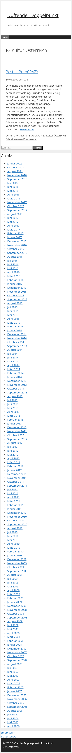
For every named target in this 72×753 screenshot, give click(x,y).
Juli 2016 (12, 260)
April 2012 (13, 458)
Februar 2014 (15, 373)
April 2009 (13, 590)
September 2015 (17, 299)
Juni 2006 (12, 718)
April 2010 (13, 543)
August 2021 (15, 171)
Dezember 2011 (16, 474)
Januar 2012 (14, 470)
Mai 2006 (12, 722)
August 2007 (15, 664)
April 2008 (13, 633)
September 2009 (17, 571)
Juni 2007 (12, 672)
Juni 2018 (12, 187)
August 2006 (15, 710)
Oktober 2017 (15, 206)
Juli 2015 (12, 307)
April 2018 (13, 194)
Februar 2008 (15, 641)
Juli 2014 (12, 353)
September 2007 (17, 660)
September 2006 (17, 706)
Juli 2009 (12, 578)
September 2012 (17, 439)
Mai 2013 (12, 408)
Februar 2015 (15, 326)
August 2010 (15, 528)
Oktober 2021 (15, 167)
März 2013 (13, 416)
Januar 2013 (14, 423)
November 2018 (17, 175)
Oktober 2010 (15, 520)
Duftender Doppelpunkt (33, 15)
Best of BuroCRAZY (22, 71)
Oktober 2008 (15, 613)
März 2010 (13, 547)
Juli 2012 (12, 447)
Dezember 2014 (16, 334)
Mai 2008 (12, 629)
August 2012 (15, 443)
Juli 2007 (12, 668)
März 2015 (13, 322)
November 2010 (17, 516)
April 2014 (13, 365)
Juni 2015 (12, 311)
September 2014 (17, 346)
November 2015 (17, 291)
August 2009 (15, 575)
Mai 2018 (12, 190)
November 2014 (17, 338)
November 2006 (17, 699)
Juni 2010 (12, 536)
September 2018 (17, 179)
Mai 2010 (12, 540)
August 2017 (15, 214)
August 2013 (15, 396)
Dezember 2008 (16, 606)
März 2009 (13, 594)
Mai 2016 (12, 268)
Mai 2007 (12, 675)
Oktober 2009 (15, 567)
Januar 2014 (14, 377)
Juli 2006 (12, 714)
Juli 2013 (12, 400)
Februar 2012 (15, 466)
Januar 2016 (14, 284)
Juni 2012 (12, 450)
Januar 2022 (14, 163)
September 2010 (17, 524)
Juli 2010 (12, 532)
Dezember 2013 (16, 381)
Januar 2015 (14, 330)
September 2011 (17, 485)
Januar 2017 (14, 237)
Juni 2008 (12, 625)
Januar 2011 (14, 509)
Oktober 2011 (15, 481)
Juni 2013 (12, 404)
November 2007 (17, 652)
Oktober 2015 (15, 295)
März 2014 (13, 369)
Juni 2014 (12, 357)
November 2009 (17, 563)
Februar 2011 (15, 505)
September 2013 (17, 392)
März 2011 (13, 501)
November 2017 (17, 202)
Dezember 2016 (16, 241)
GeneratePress (11, 747)
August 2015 (15, 303)
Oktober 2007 (15, 656)
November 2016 (17, 245)
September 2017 (17, 210)
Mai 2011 (12, 493)
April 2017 (13, 225)
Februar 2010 (15, 551)
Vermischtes (13, 135)
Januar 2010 (14, 555)
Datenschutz (8, 736)
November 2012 (17, 431)
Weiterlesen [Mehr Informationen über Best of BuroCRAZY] (27, 129)
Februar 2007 (15, 687)
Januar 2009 (14, 602)
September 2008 (17, 617)
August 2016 (15, 256)
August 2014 (15, 349)
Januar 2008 (14, 644)
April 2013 (13, 412)
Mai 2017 (12, 222)
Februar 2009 (15, 598)
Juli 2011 (12, 489)
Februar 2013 (15, 419)
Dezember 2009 (16, 559)
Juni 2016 (12, 264)
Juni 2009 (12, 582)
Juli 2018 (12, 183)
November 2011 (17, 478)
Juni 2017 (12, 218)
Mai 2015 (12, 315)
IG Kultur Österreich (54, 135)
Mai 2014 (12, 361)
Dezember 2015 (16, 287)
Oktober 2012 (15, 435)
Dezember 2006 (16, 695)
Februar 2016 (15, 280)
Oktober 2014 (15, 342)
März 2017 (13, 229)
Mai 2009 (12, 586)
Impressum (8, 732)
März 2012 (13, 462)
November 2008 (17, 609)
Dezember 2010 (16, 512)
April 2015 (13, 318)
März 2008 (13, 637)
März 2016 (13, 276)
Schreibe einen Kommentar (21, 139)
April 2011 (13, 497)
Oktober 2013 (15, 388)
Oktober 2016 (15, 249)
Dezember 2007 (16, 648)
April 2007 (13, 679)
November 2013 (17, 384)
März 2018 (13, 198)
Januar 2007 (14, 691)
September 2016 (17, 253)
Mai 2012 (12, 454)
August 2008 (15, 621)
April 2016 (13, 272)
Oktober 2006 (15, 703)
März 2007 (13, 683)
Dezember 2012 (16, 427)
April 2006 (13, 726)
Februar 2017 (15, 233)
